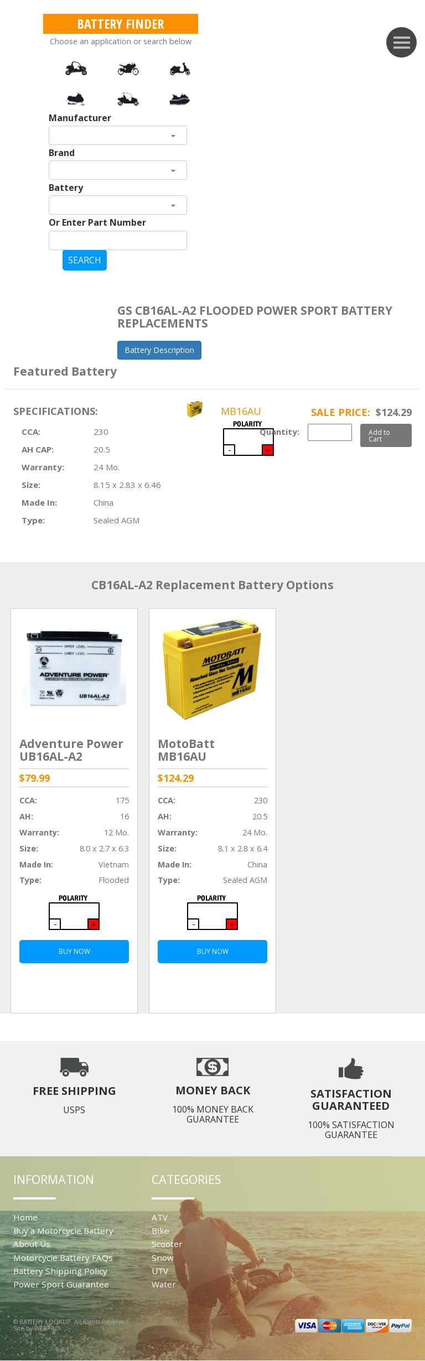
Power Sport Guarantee (61, 1284)
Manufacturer (80, 118)
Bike (160, 1230)
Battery (66, 187)
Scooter (167, 1243)
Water (164, 1284)
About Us (31, 1243)
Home (25, 1217)
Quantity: (279, 431)
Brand (62, 153)
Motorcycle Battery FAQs (63, 1257)
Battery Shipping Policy (60, 1270)
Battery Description (159, 350)
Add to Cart (379, 435)
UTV (160, 1270)
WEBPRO (47, 1328)
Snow (163, 1257)
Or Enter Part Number (97, 222)
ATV (160, 1217)
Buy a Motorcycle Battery (63, 1230)
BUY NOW (74, 951)
